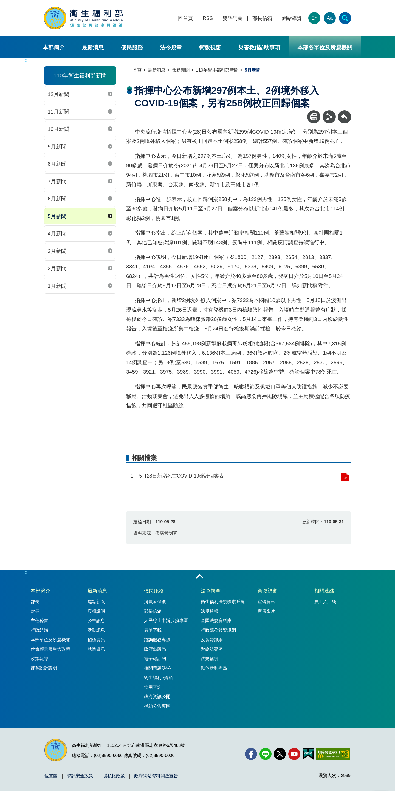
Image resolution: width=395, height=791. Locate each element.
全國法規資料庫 (216, 620)
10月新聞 (58, 129)
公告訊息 (96, 620)
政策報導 (39, 658)
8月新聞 (57, 164)
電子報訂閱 (155, 658)
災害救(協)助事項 (259, 47)
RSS (208, 18)
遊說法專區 (212, 649)
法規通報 (209, 611)
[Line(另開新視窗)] (265, 754)
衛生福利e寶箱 (158, 677)
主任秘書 (39, 620)
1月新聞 (57, 286)
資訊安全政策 (80, 776)
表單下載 (153, 630)
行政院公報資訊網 (218, 630)
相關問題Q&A (157, 668)
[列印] (313, 116)
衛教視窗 (210, 47)
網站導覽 (292, 18)
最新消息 (93, 47)
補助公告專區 (157, 706)
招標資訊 (96, 639)
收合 (199, 577)
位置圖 (51, 776)
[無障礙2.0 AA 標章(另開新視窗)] (333, 754)
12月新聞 (58, 94)
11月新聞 (58, 112)
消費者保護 (155, 601)
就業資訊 (96, 649)
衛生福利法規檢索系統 (223, 601)
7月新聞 (57, 181)
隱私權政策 (114, 776)
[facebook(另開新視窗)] (251, 754)
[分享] (329, 116)
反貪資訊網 (212, 639)
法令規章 (171, 47)
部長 (35, 601)
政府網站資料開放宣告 (156, 776)
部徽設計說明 (44, 668)
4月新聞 (57, 233)
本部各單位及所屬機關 (324, 47)
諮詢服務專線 (157, 639)
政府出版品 (155, 649)
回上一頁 (344, 113)
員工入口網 (325, 601)
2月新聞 (57, 268)
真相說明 (96, 611)
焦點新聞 (181, 70)
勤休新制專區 (214, 668)
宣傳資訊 (266, 601)
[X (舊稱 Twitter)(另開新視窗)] (280, 754)
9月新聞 (57, 146)
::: (25, 2)
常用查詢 (153, 687)
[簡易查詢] (345, 18)
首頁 (137, 70)
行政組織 (39, 630)
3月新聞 (57, 251)
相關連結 (324, 591)
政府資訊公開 (157, 696)
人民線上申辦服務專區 (166, 620)
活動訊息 (96, 630)
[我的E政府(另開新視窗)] (308, 754)
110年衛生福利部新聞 (217, 70)
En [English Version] (314, 18)
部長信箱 (262, 18)
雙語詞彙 (232, 18)
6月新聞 (57, 199)
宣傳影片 (266, 611)
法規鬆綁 (209, 658)
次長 (35, 611)
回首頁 (185, 18)
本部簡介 (54, 47)
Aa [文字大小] (330, 18)
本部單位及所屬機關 (50, 639)
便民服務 (132, 47)
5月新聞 (57, 216)
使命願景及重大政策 (50, 649)
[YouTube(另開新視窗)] (294, 754)
